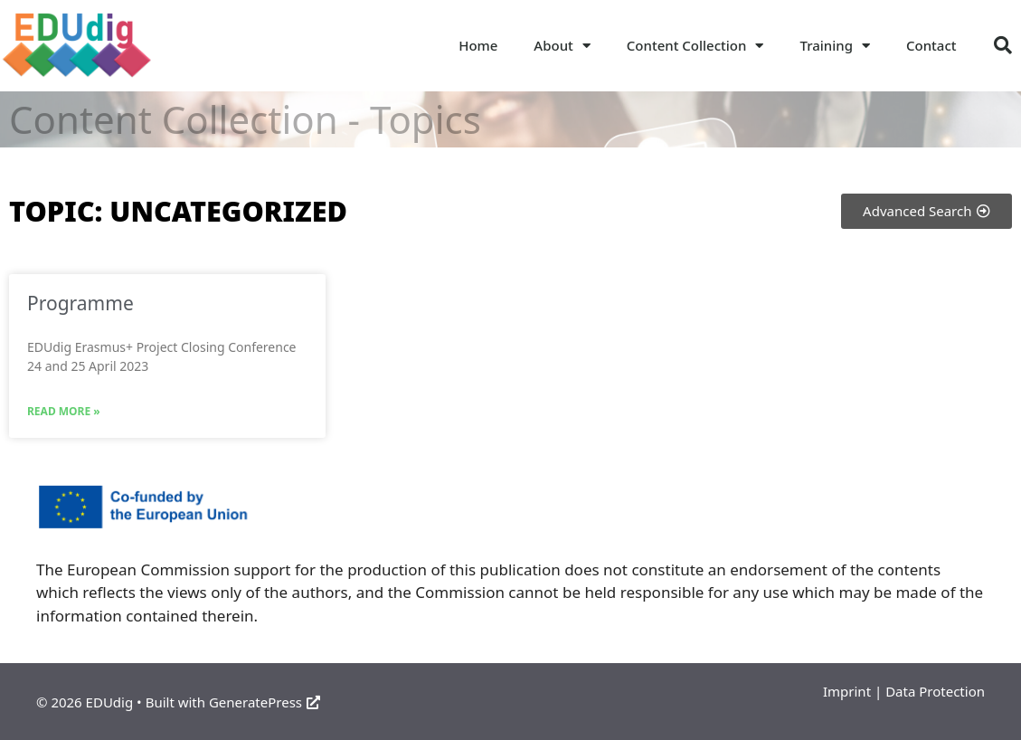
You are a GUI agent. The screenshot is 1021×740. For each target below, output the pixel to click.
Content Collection (695, 46)
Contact (931, 45)
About (562, 46)
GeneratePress (264, 702)
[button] (1003, 45)
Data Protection (935, 691)
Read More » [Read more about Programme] (63, 411)
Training (834, 46)
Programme (80, 303)
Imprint (847, 691)
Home (478, 45)
